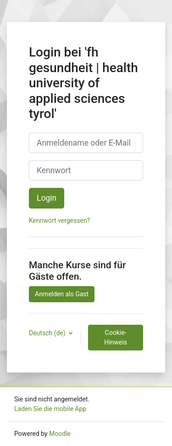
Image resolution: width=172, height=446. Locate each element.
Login (46, 198)
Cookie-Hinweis (115, 337)
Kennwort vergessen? (59, 220)
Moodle (60, 433)
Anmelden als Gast (62, 294)
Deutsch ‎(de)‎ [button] (48, 333)
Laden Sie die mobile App (50, 408)
